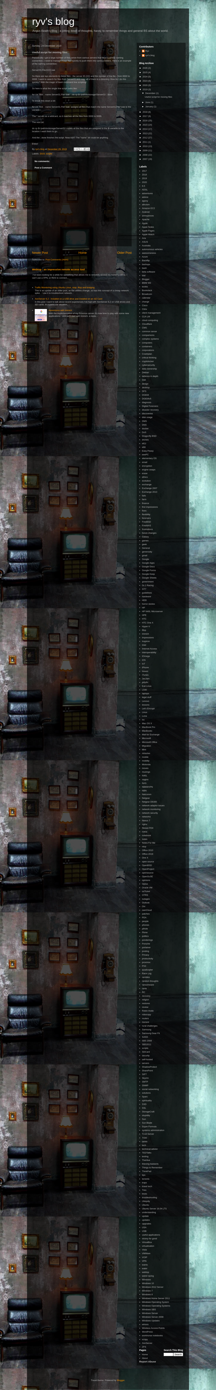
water (144, 1268)
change (145, 301)
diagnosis (146, 402)
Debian (145, 372)
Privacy (145, 955)
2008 (145, 155)
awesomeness (149, 253)
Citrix (144, 309)
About (145, 1358)
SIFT (144, 1074)
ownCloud (147, 910)
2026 (145, 68)
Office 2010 (147, 850)
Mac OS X (147, 723)
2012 (145, 137)
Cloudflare (147, 324)
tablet (144, 1141)
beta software (148, 271)
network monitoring (151, 809)
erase (144, 473)
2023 (145, 81)
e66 (144, 447)
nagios (145, 779)
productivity (147, 958)
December (150, 93)
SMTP (145, 1081)
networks (146, 816)
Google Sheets (149, 577)
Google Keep (148, 574)
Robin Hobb (148, 1011)
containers (147, 346)
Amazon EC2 (148, 208)
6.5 (143, 186)
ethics (145, 477)
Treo (144, 1190)
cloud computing (150, 320)
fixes (144, 510)
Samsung (146, 1029)
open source (148, 861)
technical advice (150, 1149)
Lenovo (145, 701)
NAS (144, 783)
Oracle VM (147, 887)
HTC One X (147, 622)
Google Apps (148, 563)
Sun (144, 1119)
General (146, 548)
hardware (146, 596)
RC (143, 992)
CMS (144, 327)
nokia (144, 831)
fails (144, 495)
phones (145, 925)
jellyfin (145, 682)
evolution (146, 480)
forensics (146, 518)
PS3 (144, 966)
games (145, 540)
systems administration (153, 1130)
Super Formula (149, 1126)
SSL (144, 1108)
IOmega (146, 656)
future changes (149, 533)
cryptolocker (148, 361)
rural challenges (149, 1026)
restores (146, 1003)
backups (146, 264)
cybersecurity (148, 365)
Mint (144, 749)
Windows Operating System (155, 1302)
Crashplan (147, 354)
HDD (144, 600)
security (146, 1055)
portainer (146, 947)
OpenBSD (147, 865)
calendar (146, 298)
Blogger (146, 279)
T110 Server (148, 1134)
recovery (146, 996)
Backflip (146, 260)
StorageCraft (148, 1111)
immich (145, 634)
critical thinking (149, 357)
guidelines (147, 593)
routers (145, 1018)
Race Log (146, 973)
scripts (49, 153)
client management (151, 313)
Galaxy (145, 536)
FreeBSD (146, 522)
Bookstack (147, 290)
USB (144, 1231)
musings (146, 772)
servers (145, 1063)
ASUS (145, 242)
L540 (144, 689)
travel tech (147, 1186)
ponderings (147, 940)
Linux (144, 712)
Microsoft (146, 738)
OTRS (145, 895)
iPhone (145, 667)
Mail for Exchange (150, 734)
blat (143, 275)
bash (144, 268)
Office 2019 (147, 854)
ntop (144, 846)
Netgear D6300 (149, 802)
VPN (144, 1261)
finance (145, 503)
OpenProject (148, 869)
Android (146, 212)
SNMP (145, 1085)
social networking (150, 1089)
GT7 (144, 589)
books (145, 286)
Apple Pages (148, 230)
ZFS (144, 1347)
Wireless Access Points (153, 1328)
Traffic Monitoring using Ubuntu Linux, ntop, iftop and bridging (64, 287)
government (148, 581)
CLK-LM (146, 316)
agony (145, 201)
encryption (147, 466)
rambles (146, 977)
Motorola (146, 764)
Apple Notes (148, 227)
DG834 (145, 395)
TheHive (146, 1160)
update (145, 1216)
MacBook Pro (148, 727)
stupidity (146, 1115)
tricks (144, 1193)
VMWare (146, 1253)
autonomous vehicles (152, 249)
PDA (144, 917)
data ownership (149, 368)
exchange (146, 484)
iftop (144, 630)
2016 (145, 120)
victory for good (149, 1238)
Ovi (143, 906)
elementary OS (149, 458)
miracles (146, 753)
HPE (144, 615)
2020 (145, 85)
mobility (145, 760)
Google (145, 559)
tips (143, 1175)
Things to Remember (152, 1167)
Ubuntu (145, 1205)
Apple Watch (148, 234)
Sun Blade (147, 1123)
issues (145, 671)
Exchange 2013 (149, 492)
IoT (143, 663)
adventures (147, 193)
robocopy (146, 1014)
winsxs (145, 1324)
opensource (147, 872)
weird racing (148, 1276)
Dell (144, 380)
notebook (146, 835)
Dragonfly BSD (149, 436)
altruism (146, 204)
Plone (144, 932)
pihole (145, 928)
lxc (143, 719)
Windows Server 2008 (152, 1317)
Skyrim (145, 1078)
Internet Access (149, 648)
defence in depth (150, 376)
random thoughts (150, 981)
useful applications (151, 1235)
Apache (145, 219)
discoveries (147, 413)
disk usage (147, 417)
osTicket (146, 891)
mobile (145, 757)
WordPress (147, 1332)
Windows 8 (147, 1294)
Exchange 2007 (149, 488)
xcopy (145, 1339)
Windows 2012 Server (152, 1287)
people (145, 921)
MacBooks (147, 731)
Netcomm (146, 794)
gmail (144, 555)
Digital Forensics (150, 406)
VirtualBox (147, 1242)
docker (145, 428)
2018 (145, 112)
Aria (144, 238)
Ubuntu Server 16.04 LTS (154, 1208)
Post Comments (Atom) (57, 259)
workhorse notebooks (152, 1335)
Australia (146, 245)
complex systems (150, 339)
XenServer (147, 1343)
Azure (145, 256)
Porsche (146, 943)
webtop (145, 1272)
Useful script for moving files (158, 97)
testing (145, 1156)
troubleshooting (149, 1197)
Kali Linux (146, 686)
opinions (146, 880)
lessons (145, 705)
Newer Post (40, 252)
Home (82, 252)
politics (145, 936)
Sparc (145, 1096)
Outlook (146, 902)
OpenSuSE (147, 876)
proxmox (146, 962)
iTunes (145, 675)
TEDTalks (146, 1152)
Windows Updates (151, 1320)
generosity (147, 551)
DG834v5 (146, 398)
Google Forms (149, 570)
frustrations (147, 529)
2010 (145, 146)
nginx (144, 824)
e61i (144, 443)
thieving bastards (150, 1164)
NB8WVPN (147, 787)
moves (145, 768)
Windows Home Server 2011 (156, 1298)
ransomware (148, 984)
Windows (146, 1279)
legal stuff (146, 697)
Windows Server (150, 1313)
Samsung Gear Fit (151, 1033)
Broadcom (147, 294)
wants (145, 1264)
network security (150, 813)
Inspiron (146, 641)
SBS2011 (146, 1044)
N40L (144, 775)
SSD (144, 1104)
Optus (145, 884)
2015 (145, 125)
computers (147, 342)
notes (144, 839)
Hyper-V (146, 626)
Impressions (148, 637)
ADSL (145, 189)
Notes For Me (148, 843)
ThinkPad (146, 1171)
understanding (149, 1212)
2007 (145, 159)
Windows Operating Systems (156, 1306)
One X (145, 857)
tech (144, 1145)
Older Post (124, 252)
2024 (145, 76)
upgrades (146, 1223)
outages (146, 899)
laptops (145, 693)
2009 (145, 150)
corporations (148, 350)
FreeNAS (146, 525)
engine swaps (148, 469)
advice (145, 197)
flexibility (146, 514)
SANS (145, 1037)
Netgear (146, 798)
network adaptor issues (153, 805)
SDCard (146, 1052)
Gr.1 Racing (148, 585)
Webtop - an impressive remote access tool (58, 269)
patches (146, 914)
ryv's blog (53, 21)
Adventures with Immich (60, 310)
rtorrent (145, 1022)
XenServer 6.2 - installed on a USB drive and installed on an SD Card (68, 299)
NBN (144, 790)
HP (143, 607)
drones (145, 439)
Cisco (144, 305)
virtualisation (148, 1246)
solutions (146, 1093)
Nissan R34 (147, 828)
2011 (145, 142)
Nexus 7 (146, 820)
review (145, 1007)
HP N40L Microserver (152, 611)
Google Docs (148, 566)
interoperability (149, 652)
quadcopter (147, 969)
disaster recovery (150, 410)
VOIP (144, 1257)
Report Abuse (147, 1361)
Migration (146, 746)
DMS (144, 421)
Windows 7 (147, 1290)
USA (144, 1227)
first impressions (150, 507)
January (149, 106)
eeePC (145, 454)
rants (144, 988)
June (148, 102)
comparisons (148, 335)
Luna (144, 716)
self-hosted (147, 1059)
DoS (144, 432)
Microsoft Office (149, 742)
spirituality (147, 1100)
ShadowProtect (149, 1067)
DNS (144, 425)
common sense (149, 331)
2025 (145, 72)
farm (144, 499)
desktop (146, 387)
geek (144, 544)
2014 (145, 129)
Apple (144, 223)
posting (145, 951)
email (144, 462)
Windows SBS (149, 1309)
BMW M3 (146, 283)
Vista (144, 1249)
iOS (144, 660)
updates (146, 1220)
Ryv (147, 51)
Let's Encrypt (148, 708)
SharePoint (147, 1070)
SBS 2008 (147, 1040)
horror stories (148, 604)
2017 (145, 116)
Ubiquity (146, 1201)
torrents (145, 1179)
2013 (145, 133)
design (145, 384)
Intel (144, 645)
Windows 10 (148, 1283)
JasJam (146, 678)
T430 (144, 1138)
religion (145, 999)
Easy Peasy (148, 451)
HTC (144, 619)
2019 (42, 153)
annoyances (148, 215)
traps (144, 1182)
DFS (144, 391)
